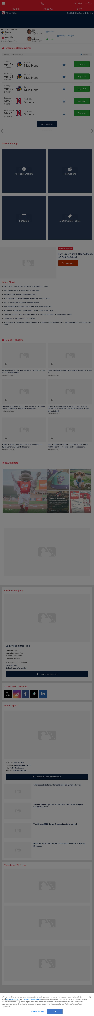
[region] (47, 1004)
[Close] (90, 997)
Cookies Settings (37, 1011)
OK (55, 1011)
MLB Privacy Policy (12, 999)
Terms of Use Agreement (32, 999)
